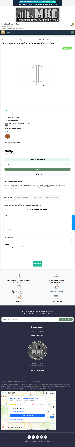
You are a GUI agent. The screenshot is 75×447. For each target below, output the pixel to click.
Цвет (6, 131)
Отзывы (37, 198)
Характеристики (23, 198)
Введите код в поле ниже (12, 247)
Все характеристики (11, 189)
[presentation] (18, 252)
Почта (6, 222)
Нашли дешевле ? (37, 160)
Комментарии (9, 237)
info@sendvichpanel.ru (10, 24)
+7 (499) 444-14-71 (8, 26)
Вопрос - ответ (52, 198)
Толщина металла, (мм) (12, 142)
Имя (5, 215)
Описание (8, 198)
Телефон (7, 230)
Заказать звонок (37, 370)
